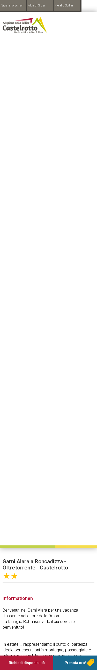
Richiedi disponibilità (27, 663)
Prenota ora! (75, 663)
